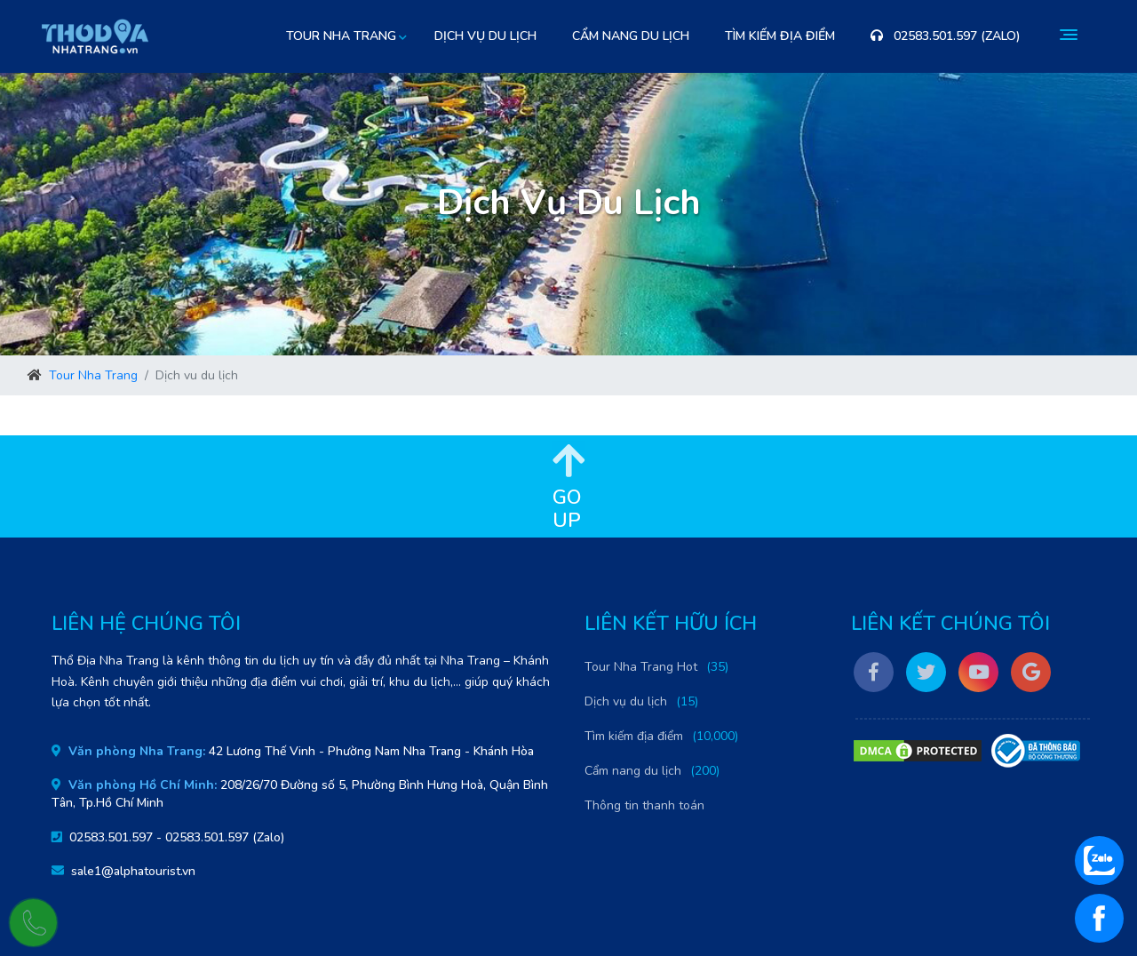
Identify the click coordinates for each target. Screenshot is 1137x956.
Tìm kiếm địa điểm (780, 36)
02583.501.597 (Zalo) (946, 36)
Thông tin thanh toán (644, 805)
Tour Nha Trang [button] (341, 36)
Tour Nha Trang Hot (640, 666)
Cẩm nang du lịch (630, 36)
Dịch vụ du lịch (485, 36)
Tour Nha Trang (93, 375)
